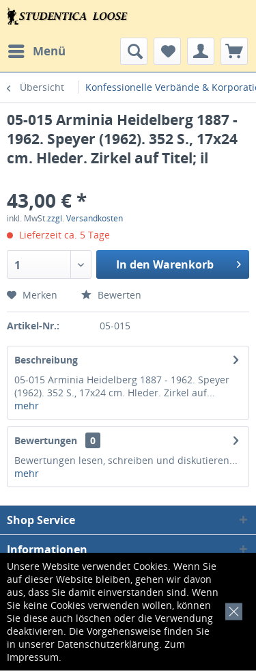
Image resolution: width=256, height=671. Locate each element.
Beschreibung (46, 359)
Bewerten (111, 294)
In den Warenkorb (178, 263)
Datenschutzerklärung (108, 644)
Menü (37, 49)
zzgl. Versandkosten (85, 218)
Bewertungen (45, 440)
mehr (26, 405)
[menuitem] (36, 51)
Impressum (33, 657)
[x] (231, 609)
